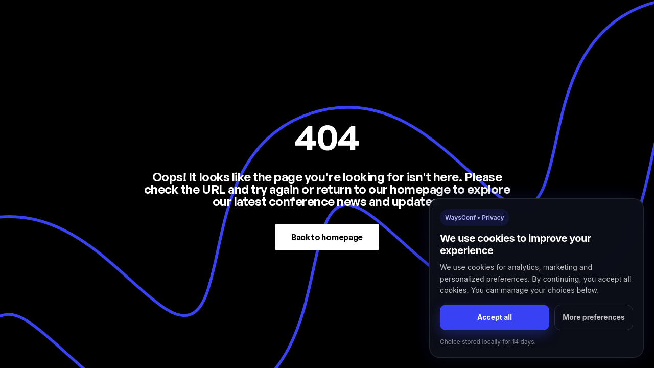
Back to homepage (327, 237)
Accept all (494, 317)
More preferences (594, 317)
